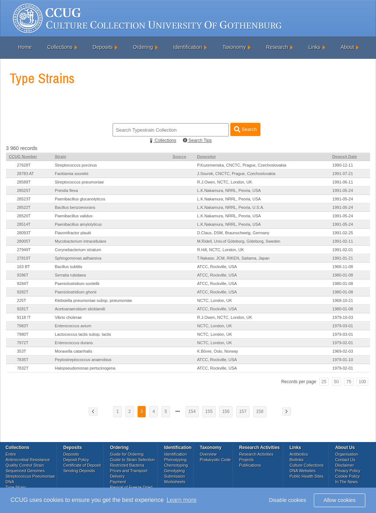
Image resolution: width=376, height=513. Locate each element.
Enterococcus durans (74, 343)
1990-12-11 (342, 165)
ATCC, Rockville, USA (217, 266)
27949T (24, 249)
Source (179, 156)
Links (314, 47)
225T (21, 300)
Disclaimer (344, 465)
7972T (22, 343)
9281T (22, 309)
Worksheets (174, 482)
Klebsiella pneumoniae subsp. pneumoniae (93, 300)
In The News (346, 482)
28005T (24, 241)
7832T (22, 368)
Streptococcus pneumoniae (79, 182)
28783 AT (25, 173)
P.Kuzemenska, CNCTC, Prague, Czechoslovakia (241, 165)
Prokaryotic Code (215, 459)
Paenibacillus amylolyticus (78, 224)
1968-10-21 (342, 300)
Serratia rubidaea (70, 275)
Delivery (117, 476)
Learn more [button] (182, 500)
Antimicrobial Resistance (28, 459)
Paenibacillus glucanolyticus (80, 199)
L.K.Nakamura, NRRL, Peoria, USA (229, 190)
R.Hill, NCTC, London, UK (220, 249)
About (347, 47)
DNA (10, 482)
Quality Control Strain (25, 465)
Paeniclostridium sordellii (77, 283)
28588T (24, 182)
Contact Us (345, 459)
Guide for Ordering (126, 454)
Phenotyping (175, 459)
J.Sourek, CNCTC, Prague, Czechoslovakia (236, 173)
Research (277, 47)
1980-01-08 (342, 275)
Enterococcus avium (73, 326)
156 (226, 411)
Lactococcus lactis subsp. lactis (83, 334)
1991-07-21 (342, 173)
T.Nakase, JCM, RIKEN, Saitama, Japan (233, 258)
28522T (24, 207)
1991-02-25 (342, 233)
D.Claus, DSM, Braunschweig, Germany (233, 233)
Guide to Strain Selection (132, 459)
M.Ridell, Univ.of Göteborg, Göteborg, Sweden (238, 241)
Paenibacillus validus (73, 216)
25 (324, 381)
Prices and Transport (129, 471)
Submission (174, 476)
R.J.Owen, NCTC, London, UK (224, 182)
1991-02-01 (342, 249)
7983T (22, 326)
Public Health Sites (306, 476)
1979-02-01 (342, 343)
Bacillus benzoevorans (75, 207)
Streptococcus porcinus (76, 165)
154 (192, 411)
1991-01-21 (342, 258)
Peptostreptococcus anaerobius (83, 359)
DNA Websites (303, 471)
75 (348, 381)
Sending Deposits (79, 471)
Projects (246, 459)
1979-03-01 (342, 326)
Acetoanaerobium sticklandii (80, 309)
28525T (24, 190)
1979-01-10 (342, 359)
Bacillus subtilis (68, 266)
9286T (22, 275)
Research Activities (256, 454)
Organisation (346, 454)
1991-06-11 (342, 182)
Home (25, 47)
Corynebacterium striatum (78, 249)
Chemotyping (176, 465)
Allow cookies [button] (340, 500)
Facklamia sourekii (71, 173)
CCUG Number (23, 156)
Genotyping (174, 471)
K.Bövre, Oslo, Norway (217, 351)
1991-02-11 (342, 241)
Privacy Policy (347, 471)
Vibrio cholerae (68, 317)
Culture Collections (306, 465)
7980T (22, 334)
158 (259, 411)
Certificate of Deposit (82, 465)
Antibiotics (299, 454)
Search (245, 129)
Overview (208, 454)
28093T (24, 233)
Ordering (143, 47)
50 (336, 381)
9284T (22, 283)
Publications (250, 465)
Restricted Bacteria (127, 465)
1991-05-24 (342, 190)
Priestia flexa (66, 190)
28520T (24, 216)
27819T (24, 258)
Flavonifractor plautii (73, 233)
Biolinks (297, 459)
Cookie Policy (347, 476)
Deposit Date (344, 156)
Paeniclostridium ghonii (75, 292)
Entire (11, 454)
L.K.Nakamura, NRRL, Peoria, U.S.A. (230, 207)
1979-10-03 (342, 317)
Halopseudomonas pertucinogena (85, 368)
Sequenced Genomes (25, 471)
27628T (24, 165)
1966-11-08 (342, 266)
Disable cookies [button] (287, 500)
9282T (22, 292)
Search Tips (197, 140)
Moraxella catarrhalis (73, 351)
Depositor (206, 156)
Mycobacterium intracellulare (80, 241)
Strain (60, 156)
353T (21, 351)
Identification (187, 47)
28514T (24, 224)
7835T (22, 359)
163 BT (23, 266)
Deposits (103, 47)
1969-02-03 (342, 351)
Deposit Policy (76, 459)
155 (209, 411)
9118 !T (24, 317)
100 (362, 381)
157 (242, 411)
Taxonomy (234, 47)
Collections (59, 47)
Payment (118, 482)
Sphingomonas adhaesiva (78, 258)
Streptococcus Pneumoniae (30, 476)
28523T (24, 199)
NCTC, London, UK (214, 300)
